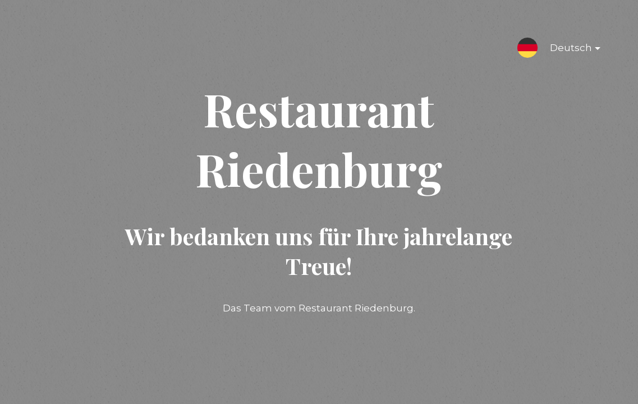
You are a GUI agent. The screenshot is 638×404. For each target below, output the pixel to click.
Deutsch (566, 50)
